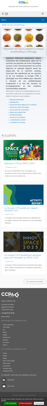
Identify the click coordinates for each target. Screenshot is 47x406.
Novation (5, 340)
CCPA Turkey (6, 327)
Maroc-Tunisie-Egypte (9, 361)
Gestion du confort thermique (19, 107)
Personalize (39, 403)
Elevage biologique (16, 115)
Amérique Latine (7, 368)
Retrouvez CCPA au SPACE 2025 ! (19, 163)
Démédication (14, 102)
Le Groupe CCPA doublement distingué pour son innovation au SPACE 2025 (22, 256)
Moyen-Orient (6, 363)
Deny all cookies (25, 403)
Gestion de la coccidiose (17, 117)
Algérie (5, 358)
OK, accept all (10, 403)
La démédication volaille (18, 120)
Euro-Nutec (6, 342)
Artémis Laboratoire (8, 325)
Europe (5, 353)
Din (4, 330)
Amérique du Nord (8, 371)
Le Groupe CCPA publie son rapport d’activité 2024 (21, 209)
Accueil (4, 25)
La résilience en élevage (17, 122)
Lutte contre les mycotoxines (19, 110)
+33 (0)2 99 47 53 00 (7, 313)
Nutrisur (5, 345)
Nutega (5, 335)
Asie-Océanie (6, 366)
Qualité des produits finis (18, 112)
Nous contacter (5, 316)
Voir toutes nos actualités (34, 281)
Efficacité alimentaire (17, 100)
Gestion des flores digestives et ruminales (23, 105)
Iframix (5, 332)
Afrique (5, 356)
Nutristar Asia (6, 337)
